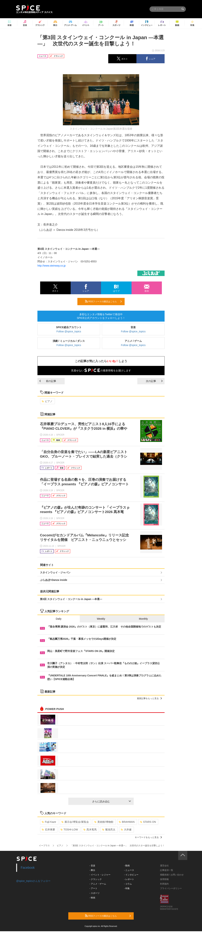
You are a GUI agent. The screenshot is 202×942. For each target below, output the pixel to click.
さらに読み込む (111, 801)
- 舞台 (92, 870)
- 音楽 (92, 865)
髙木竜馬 (90, 829)
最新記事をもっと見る (149, 698)
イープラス (44, 845)
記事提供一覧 (166, 870)
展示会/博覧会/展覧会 (75, 821)
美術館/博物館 (103, 821)
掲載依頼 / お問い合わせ (172, 874)
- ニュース (129, 870)
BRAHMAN (127, 821)
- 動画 (127, 865)
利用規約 (164, 884)
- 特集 (127, 888)
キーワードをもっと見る (148, 837)
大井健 (126, 829)
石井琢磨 (48, 829)
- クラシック (96, 879)
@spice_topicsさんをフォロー (33, 880)
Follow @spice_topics (68, 331)
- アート (93, 888)
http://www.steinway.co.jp (51, 265)
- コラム (128, 884)
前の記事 (47, 381)
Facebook (28, 867)
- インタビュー (131, 874)
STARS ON (148, 821)
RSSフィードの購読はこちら (103, 301)
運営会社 (164, 865)
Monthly (143, 618)
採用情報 (164, 879)
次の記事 (154, 381)
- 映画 (92, 897)
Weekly (101, 618)
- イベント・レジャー (100, 874)
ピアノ (47, 401)
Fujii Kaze (49, 821)
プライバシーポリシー (171, 888)
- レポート (129, 879)
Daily (58, 618)
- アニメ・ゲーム (98, 884)
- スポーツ (95, 893)
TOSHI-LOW (69, 829)
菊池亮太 (108, 829)
